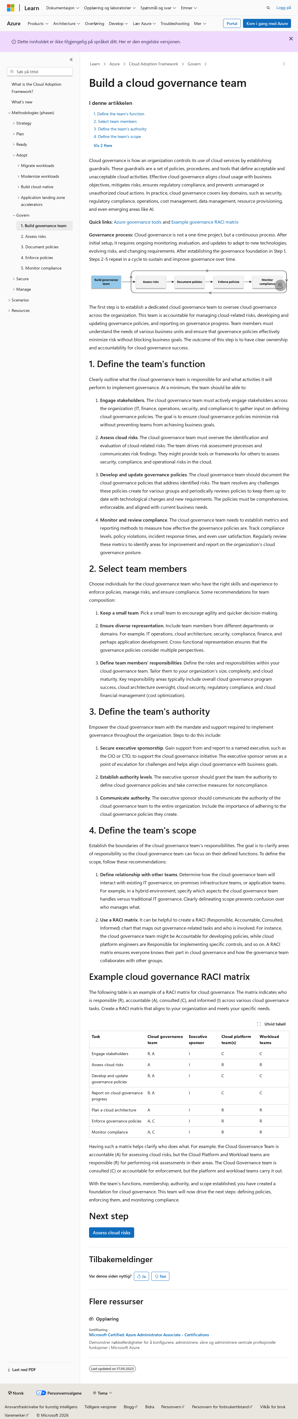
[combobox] (40, 71)
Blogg (129, 1406)
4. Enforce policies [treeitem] (37, 257)
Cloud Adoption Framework (153, 64)
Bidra (149, 1406)
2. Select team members (115, 121)
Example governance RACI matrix (204, 222)
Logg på (283, 7)
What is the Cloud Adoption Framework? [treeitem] (36, 87)
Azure (114, 64)
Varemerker (15, 1415)
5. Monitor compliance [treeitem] (41, 268)
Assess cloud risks (111, 1232)
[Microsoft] (11, 8)
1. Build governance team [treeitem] (43, 225)
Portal (232, 23)
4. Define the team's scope (117, 136)
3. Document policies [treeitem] (39, 246)
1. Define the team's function (119, 113)
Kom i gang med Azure (267, 23)
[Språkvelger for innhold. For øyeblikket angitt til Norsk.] (16, 1393)
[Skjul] (71, 59)
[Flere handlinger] (284, 64)
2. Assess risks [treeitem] (33, 236)
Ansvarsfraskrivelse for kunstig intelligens (41, 1406)
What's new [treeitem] (22, 102)
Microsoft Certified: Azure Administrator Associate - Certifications (149, 1334)
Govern (194, 64)
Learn (95, 64)
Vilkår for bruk (272, 1406)
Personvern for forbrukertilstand (220, 1406)
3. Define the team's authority (120, 129)
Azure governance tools (138, 222)
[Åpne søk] (268, 8)
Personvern (171, 1406)
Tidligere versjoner (100, 1406)
